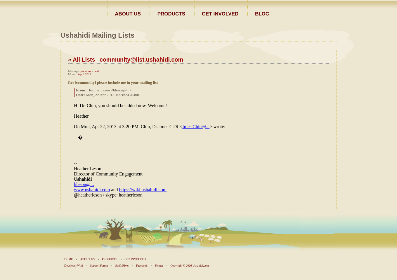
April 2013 (84, 74)
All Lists (84, 59)
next (96, 71)
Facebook (142, 265)
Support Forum (99, 265)
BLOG (262, 13)
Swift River (122, 265)
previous (85, 71)
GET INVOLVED (220, 13)
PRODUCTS (171, 13)
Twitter (159, 265)
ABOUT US (128, 13)
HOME (68, 259)
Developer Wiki (73, 265)
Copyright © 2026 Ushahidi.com (189, 265)
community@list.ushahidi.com (141, 59)
